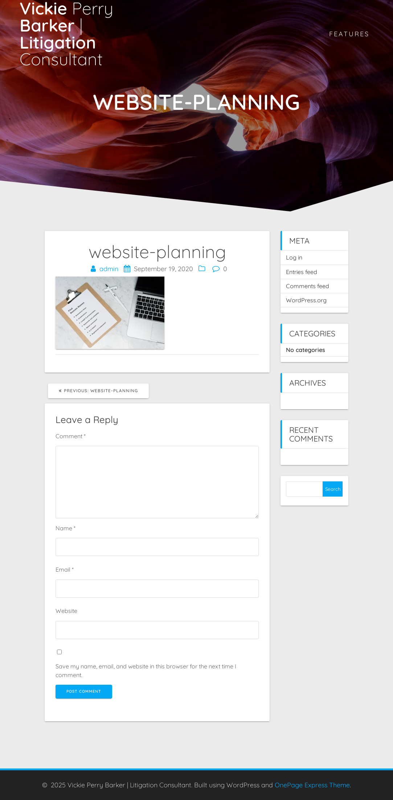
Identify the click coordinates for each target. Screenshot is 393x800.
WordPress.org (306, 300)
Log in (294, 257)
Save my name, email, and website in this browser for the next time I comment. (146, 671)
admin (108, 269)
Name (65, 528)
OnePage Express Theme (312, 785)
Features (349, 34)
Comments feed (307, 286)
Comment (71, 436)
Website (66, 610)
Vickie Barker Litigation (66, 34)
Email (65, 569)
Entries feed (301, 271)
